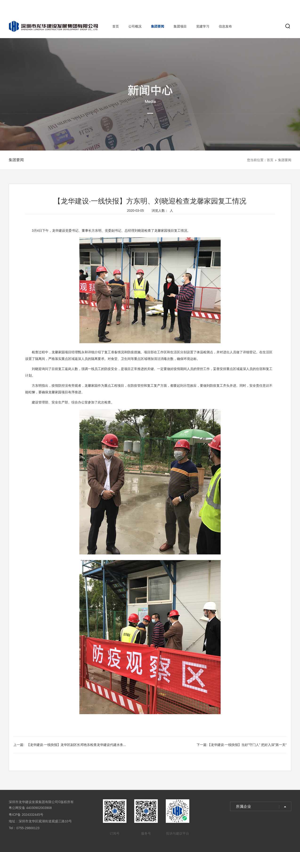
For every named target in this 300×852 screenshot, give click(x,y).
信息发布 (225, 26)
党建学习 (202, 26)
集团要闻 (157, 26)
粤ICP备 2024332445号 (26, 814)
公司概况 (135, 26)
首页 (115, 26)
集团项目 (180, 26)
